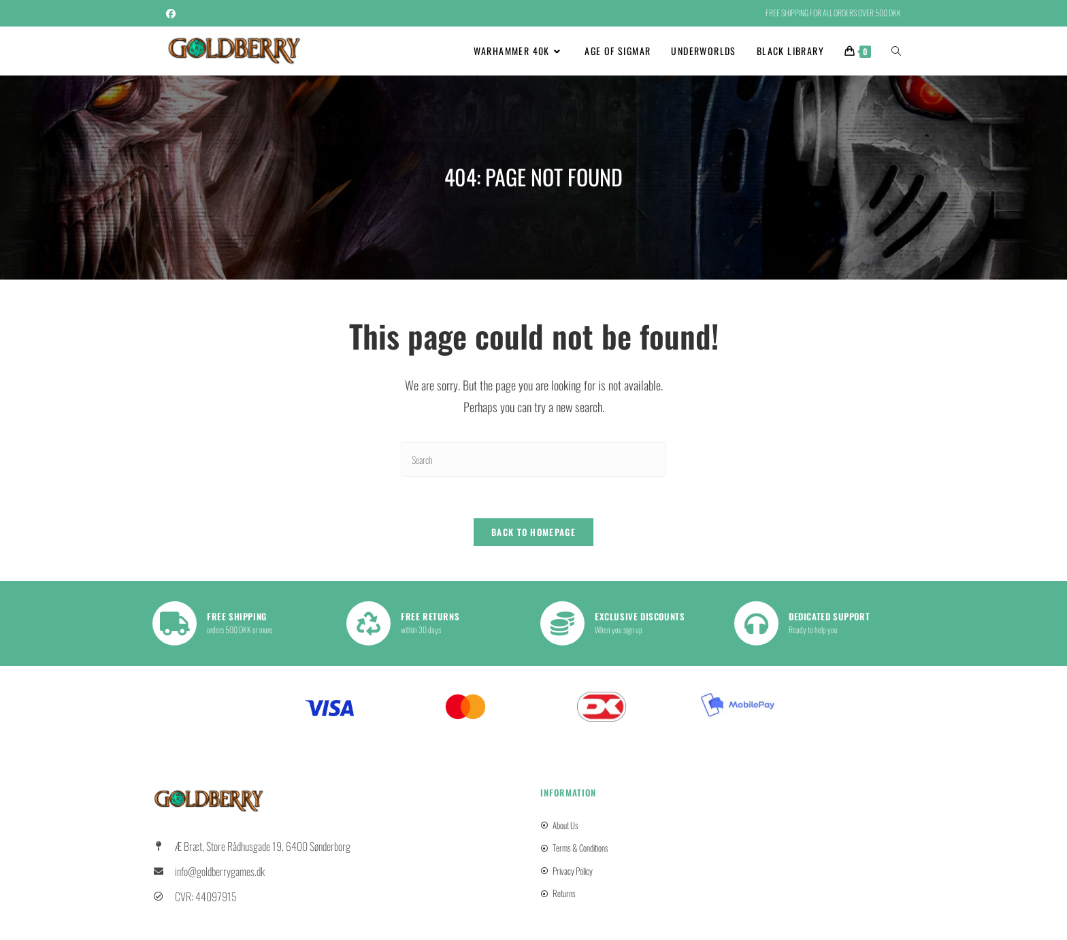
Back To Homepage (533, 532)
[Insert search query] (533, 459)
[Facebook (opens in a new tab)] (173, 13)
